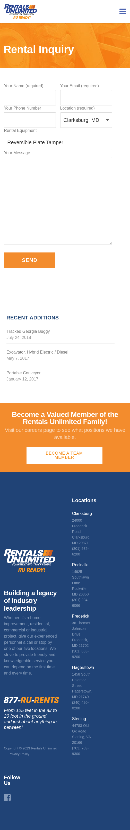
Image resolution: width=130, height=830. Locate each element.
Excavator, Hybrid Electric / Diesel (37, 352)
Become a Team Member (64, 455)
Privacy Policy (18, 754)
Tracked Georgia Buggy (28, 331)
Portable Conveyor (23, 373)
